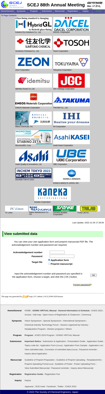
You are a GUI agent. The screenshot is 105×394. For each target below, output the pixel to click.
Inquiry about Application (36, 353)
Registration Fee (52, 374)
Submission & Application (54, 341)
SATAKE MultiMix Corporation (64, 210)
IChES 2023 (70, 386)
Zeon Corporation (33, 63)
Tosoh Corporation (71, 44)
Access (28, 315)
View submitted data (34, 349)
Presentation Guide (76, 341)
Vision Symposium (33, 321)
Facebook (51, 386)
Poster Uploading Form (84, 364)
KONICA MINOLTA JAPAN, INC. (71, 176)
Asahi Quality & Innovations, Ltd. (33, 157)
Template (94, 360)
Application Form (51, 345)
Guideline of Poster (63, 364)
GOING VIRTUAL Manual (67, 335)
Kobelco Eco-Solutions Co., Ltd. (33, 25)
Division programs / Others (59, 329)
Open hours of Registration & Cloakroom (61, 315)
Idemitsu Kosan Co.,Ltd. (33, 82)
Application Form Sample (75, 345)
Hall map (37, 315)
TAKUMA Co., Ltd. (71, 100)
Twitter (60, 386)
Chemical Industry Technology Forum (42, 325)
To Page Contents (9, 15)
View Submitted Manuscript (37, 368)
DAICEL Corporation (71, 25)
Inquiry (28, 380)
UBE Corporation (71, 157)
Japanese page (95, 2)
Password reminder (88, 349)
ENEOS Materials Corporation (33, 100)
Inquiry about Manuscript (82, 368)
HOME (28, 310)
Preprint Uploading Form (39, 364)
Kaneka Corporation (52, 195)
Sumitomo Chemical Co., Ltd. (33, 44)
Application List (96, 345)
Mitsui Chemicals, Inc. (33, 119)
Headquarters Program (35, 329)
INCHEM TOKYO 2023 (33, 174)
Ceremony (86, 315)
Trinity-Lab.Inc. (88, 210)
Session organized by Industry (74, 325)
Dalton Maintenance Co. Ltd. (40, 210)
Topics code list (32, 345)
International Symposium (74, 321)
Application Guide (95, 341)
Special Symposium (52, 321)
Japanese (29, 386)
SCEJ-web (40, 386)
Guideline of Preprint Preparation (40, 360)
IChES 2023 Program (44, 335)
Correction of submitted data (61, 349)
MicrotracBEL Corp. (33, 138)
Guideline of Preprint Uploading (70, 360)
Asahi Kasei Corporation (71, 138)
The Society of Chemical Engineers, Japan (56, 392)
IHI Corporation (71, 119)
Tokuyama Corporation (71, 63)
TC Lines (16, 210)
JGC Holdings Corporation (71, 82)
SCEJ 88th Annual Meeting (56, 4)
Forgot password (81, 284)
